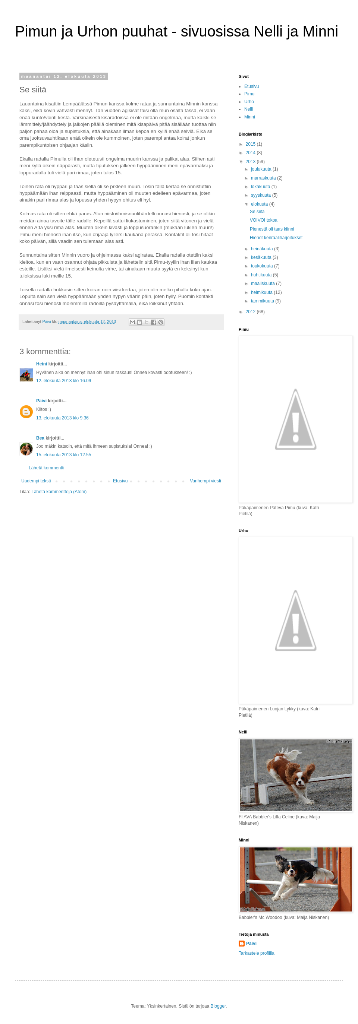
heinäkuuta (262, 248)
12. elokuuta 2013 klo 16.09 (63, 380)
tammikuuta (263, 301)
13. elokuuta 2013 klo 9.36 (62, 418)
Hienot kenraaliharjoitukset (276, 237)
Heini (41, 364)
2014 (251, 152)
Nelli (248, 109)
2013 (251, 161)
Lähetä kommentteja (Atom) (59, 491)
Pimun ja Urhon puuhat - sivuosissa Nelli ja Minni (176, 31)
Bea (40, 438)
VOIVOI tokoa (263, 220)
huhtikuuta (262, 275)
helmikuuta (262, 292)
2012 (251, 311)
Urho (249, 101)
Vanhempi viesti (205, 481)
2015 (251, 144)
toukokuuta (262, 266)
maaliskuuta (263, 283)
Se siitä (257, 211)
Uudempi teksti (36, 481)
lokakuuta (261, 186)
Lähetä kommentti (46, 467)
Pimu (249, 93)
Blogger (218, 1006)
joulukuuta (262, 169)
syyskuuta (261, 195)
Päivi (41, 400)
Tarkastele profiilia (256, 953)
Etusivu (120, 481)
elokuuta (260, 204)
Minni (249, 117)
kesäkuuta (262, 257)
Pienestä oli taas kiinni (272, 229)
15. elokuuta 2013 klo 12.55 (63, 454)
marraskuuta (264, 178)
